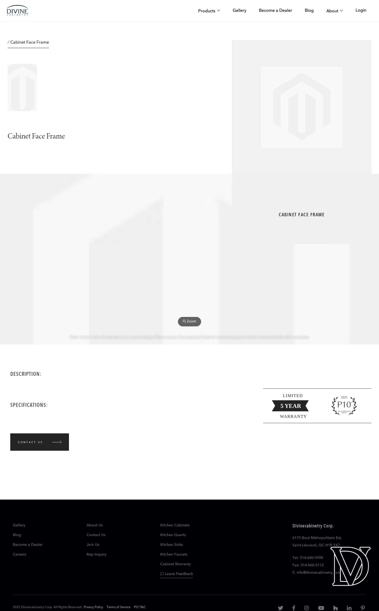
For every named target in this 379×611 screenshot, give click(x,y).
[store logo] (17, 11)
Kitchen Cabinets (175, 525)
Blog (17, 535)
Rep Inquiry (96, 554)
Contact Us (96, 535)
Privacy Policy (93, 607)
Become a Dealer (28, 545)
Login (361, 10)
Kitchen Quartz (173, 535)
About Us (95, 525)
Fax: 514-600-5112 (308, 565)
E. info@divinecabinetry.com (316, 572)
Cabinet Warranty (175, 564)
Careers (19, 554)
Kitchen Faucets (173, 554)
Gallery (19, 525)
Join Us (93, 545)
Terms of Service (119, 607)
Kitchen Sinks (171, 545)
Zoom (189, 321)
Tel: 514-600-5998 (307, 558)
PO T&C (140, 607)
